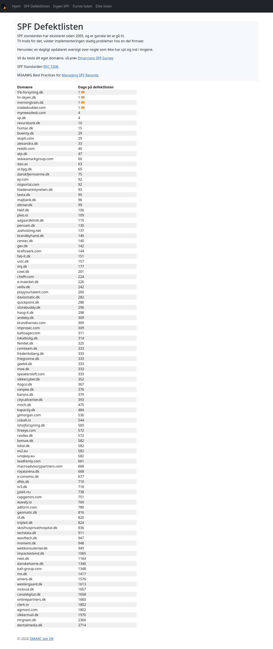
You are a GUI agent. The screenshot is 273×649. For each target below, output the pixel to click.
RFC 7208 (50, 66)
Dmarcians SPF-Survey (96, 58)
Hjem (16, 6)
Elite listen (104, 6)
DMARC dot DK (42, 638)
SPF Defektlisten (37, 6)
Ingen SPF (61, 6)
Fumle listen (82, 6)
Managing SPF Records (80, 75)
